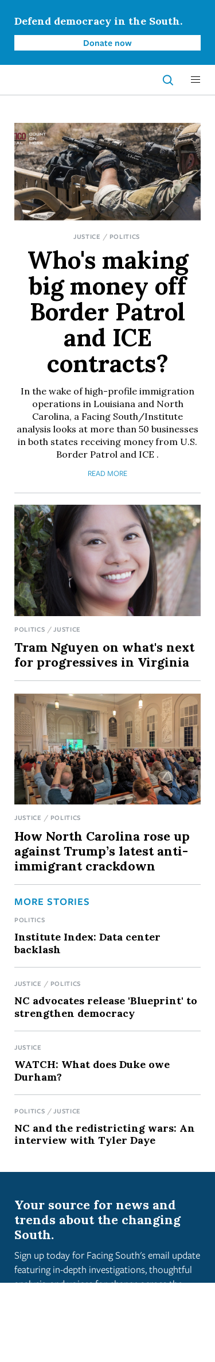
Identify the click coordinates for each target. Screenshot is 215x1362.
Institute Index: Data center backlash (87, 942)
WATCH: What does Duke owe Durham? (92, 1070)
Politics (125, 236)
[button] (195, 80)
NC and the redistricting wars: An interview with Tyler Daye (104, 1134)
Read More (107, 473)
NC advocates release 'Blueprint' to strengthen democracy (105, 1006)
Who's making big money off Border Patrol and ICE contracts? (108, 312)
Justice (87, 236)
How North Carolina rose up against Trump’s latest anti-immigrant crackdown (102, 851)
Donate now (107, 42)
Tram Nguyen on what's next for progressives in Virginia (104, 654)
